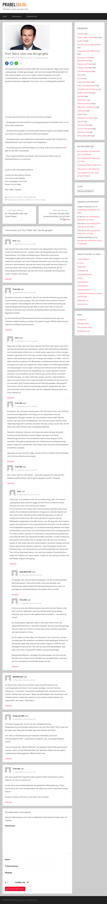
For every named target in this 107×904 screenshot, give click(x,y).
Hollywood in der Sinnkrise (88, 169)
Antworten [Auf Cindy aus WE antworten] (8, 758)
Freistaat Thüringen (84, 68)
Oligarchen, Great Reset (86, 107)
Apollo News (82, 282)
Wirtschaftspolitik (30, 197)
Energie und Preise (84, 64)
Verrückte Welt (83, 125)
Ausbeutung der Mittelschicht (88, 51)
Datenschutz (32, 16)
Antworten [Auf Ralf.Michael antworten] (8, 705)
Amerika (80, 34)
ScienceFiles (82, 304)
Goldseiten (81, 267)
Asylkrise (80, 41)
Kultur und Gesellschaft (86, 86)
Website (8, 873)
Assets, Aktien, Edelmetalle (87, 37)
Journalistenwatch (84, 274)
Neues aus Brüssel (84, 104)
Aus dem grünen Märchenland (89, 45)
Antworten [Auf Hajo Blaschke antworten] (15, 594)
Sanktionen (29, 200)
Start (5, 16)
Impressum (16, 16)
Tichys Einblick (83, 259)
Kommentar (10, 826)
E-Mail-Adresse (12, 866)
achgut (80, 278)
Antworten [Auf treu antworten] (8, 279)
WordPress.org (83, 331)
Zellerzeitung (82, 271)
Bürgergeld (12, 200)
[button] (7, 63)
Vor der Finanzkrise (84, 129)
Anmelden (81, 320)
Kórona (80, 78)
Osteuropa (81, 111)
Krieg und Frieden (84, 82)
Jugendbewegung (84, 71)
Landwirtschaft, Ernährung (87, 89)
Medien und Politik (84, 93)
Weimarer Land (83, 132)
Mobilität (80, 96)
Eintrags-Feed (83, 324)
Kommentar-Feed (84, 327)
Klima (79, 75)
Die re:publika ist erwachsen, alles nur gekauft (89, 240)
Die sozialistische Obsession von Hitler (88, 210)
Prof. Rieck (20, 200)
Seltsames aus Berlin (15, 197)
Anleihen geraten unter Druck (89, 165)
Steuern (80, 121)
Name (8, 860)
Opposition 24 (82, 300)
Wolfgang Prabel (42, 58)
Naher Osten (82, 100)
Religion (80, 114)
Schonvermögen (40, 200)
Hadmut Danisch (84, 290)
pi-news (80, 263)
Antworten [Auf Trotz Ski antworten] (8, 329)
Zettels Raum (82, 286)
